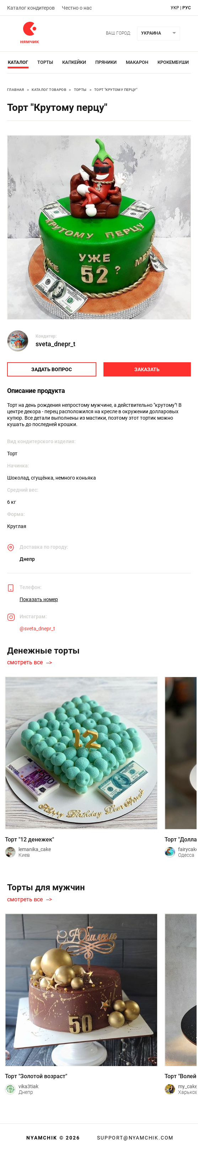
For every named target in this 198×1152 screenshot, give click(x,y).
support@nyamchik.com (134, 1138)
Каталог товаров (49, 90)
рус (186, 7)
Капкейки (74, 62)
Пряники (106, 62)
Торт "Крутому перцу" (115, 90)
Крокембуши (173, 62)
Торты (45, 62)
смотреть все (25, 662)
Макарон (137, 62)
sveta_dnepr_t (55, 344)
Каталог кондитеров (31, 8)
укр (175, 7)
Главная (15, 90)
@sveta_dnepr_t (37, 628)
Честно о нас (77, 8)
